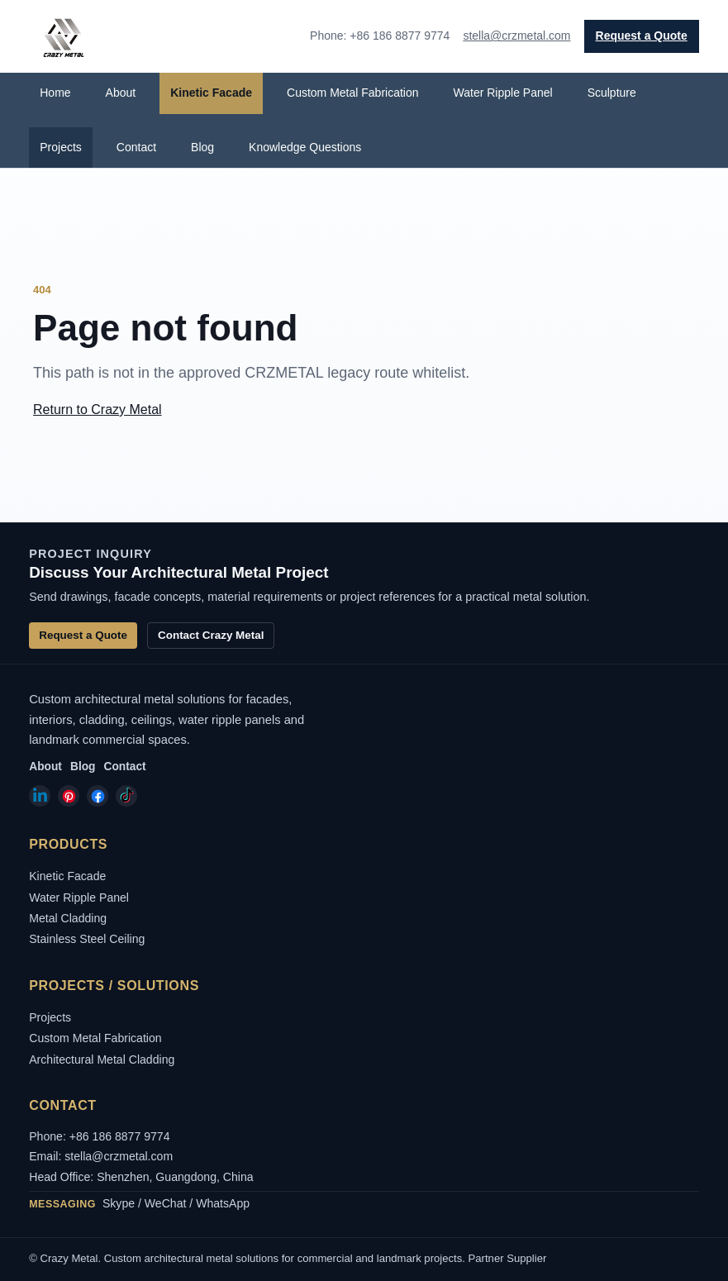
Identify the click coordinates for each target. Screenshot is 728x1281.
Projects (61, 147)
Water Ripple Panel (503, 92)
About (121, 92)
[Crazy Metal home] (63, 36)
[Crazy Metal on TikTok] (126, 796)
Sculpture (612, 92)
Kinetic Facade (211, 92)
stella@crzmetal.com (516, 35)
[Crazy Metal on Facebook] (97, 796)
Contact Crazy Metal (211, 635)
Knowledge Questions (305, 147)
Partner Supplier (508, 1258)
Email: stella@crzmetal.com (101, 1156)
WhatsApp (223, 1203)
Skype (118, 1203)
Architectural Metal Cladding (101, 1059)
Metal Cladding (68, 918)
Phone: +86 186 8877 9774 (99, 1136)
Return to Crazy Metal (97, 409)
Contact (136, 147)
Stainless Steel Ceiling (87, 938)
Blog (202, 147)
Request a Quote (642, 35)
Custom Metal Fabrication (353, 92)
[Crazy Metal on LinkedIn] (39, 796)
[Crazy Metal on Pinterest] (68, 796)
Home (55, 92)
